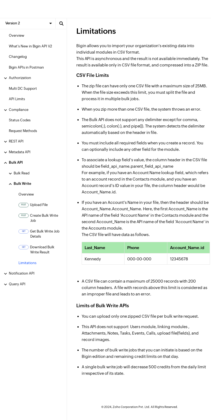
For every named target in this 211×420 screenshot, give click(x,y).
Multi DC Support (23, 89)
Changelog (18, 57)
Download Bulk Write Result (36, 249)
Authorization (20, 78)
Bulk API (16, 162)
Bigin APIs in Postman (26, 67)
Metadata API (20, 152)
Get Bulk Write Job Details (38, 234)
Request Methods (23, 131)
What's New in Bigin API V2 (30, 46)
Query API (17, 284)
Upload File (33, 205)
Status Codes (20, 120)
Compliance (18, 110)
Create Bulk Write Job (38, 218)
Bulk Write (22, 184)
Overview (16, 35)
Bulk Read (21, 173)
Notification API (22, 273)
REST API (16, 141)
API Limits (17, 99)
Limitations (27, 263)
